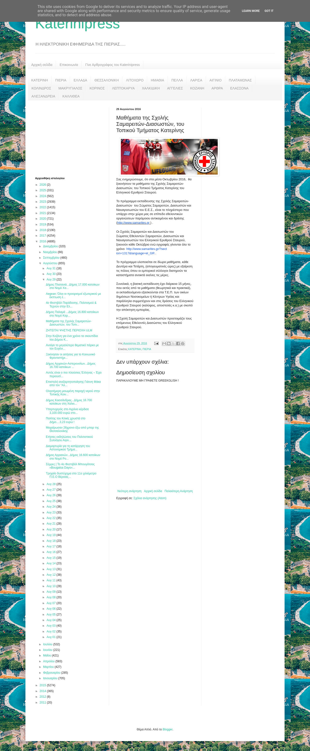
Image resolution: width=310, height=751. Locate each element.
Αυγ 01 (51, 637)
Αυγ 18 (51, 541)
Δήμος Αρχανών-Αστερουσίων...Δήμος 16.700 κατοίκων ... (70, 365)
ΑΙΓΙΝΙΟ (215, 80)
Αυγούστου (50, 263)
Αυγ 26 (51, 495)
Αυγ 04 (51, 620)
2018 (43, 230)
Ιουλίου (48, 644)
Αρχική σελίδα (41, 65)
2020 (43, 218)
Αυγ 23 (51, 512)
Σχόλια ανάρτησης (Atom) (149, 498)
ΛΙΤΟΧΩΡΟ (134, 80)
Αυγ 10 (51, 586)
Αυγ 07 (51, 603)
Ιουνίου (48, 650)
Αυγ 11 (51, 580)
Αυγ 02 (51, 631)
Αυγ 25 (51, 501)
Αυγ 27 (51, 489)
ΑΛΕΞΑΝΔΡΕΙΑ (43, 96)
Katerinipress (77, 23)
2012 (43, 696)
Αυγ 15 (51, 557)
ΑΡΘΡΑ (217, 88)
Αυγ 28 (51, 484)
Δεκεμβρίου (51, 246)
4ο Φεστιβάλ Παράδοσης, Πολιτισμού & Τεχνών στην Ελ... (71, 304)
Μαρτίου (49, 667)
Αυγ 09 (51, 591)
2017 (43, 235)
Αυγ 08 (51, 597)
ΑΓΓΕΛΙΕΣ (175, 88)
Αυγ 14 (51, 563)
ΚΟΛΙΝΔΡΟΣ (41, 88)
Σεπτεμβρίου (51, 257)
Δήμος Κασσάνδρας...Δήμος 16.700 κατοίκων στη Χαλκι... (69, 402)
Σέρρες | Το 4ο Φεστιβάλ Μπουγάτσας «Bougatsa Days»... (70, 466)
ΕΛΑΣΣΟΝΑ (239, 88)
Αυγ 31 (51, 268)
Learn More (251, 11)
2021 (43, 213)
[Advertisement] (71, 138)
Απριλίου (49, 661)
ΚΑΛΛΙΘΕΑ (71, 96)
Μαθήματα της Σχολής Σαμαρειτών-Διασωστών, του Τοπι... (68, 323)
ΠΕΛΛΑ (177, 80)
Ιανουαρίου (50, 678)
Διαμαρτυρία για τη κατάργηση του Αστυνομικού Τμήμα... (68, 447)
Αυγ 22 (51, 518)
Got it (268, 11)
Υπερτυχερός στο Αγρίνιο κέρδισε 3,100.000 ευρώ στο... (67, 410)
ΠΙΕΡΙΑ (60, 80)
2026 (43, 184)
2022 (43, 207)
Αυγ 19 (51, 535)
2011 (43, 702)
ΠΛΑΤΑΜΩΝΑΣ (240, 80)
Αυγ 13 (51, 569)
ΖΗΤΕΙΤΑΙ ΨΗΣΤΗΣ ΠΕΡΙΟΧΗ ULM (69, 330)
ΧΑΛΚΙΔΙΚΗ (151, 88)
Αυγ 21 (51, 523)
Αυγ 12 (51, 574)
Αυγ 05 (51, 614)
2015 (43, 685)
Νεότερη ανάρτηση (129, 491)
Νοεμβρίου (50, 252)
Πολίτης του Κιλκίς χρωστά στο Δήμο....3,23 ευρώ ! (65, 420)
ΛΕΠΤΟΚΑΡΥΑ (123, 88)
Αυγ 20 (51, 529)
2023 (43, 201)
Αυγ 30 (51, 274)
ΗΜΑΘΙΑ (157, 80)
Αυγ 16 (51, 552)
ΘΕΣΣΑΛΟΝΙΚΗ (106, 80)
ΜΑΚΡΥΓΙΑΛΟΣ (70, 88)
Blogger (167, 729)
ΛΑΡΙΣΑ (196, 80)
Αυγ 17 (51, 546)
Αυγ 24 (51, 506)
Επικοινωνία (69, 65)
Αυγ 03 (51, 625)
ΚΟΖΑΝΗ (197, 88)
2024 (43, 196)
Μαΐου (47, 655)
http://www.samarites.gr (133, 222)
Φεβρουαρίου (52, 672)
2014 (43, 691)
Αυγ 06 (51, 608)
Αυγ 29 (51, 279)
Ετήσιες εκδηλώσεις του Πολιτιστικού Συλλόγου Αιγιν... (69, 438)
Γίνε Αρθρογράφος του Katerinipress (112, 65)
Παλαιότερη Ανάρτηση (178, 491)
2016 (43, 241)
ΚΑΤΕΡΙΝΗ (39, 80)
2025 (43, 190)
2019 (43, 224)
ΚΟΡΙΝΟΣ (97, 88)
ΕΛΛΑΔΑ (80, 80)
